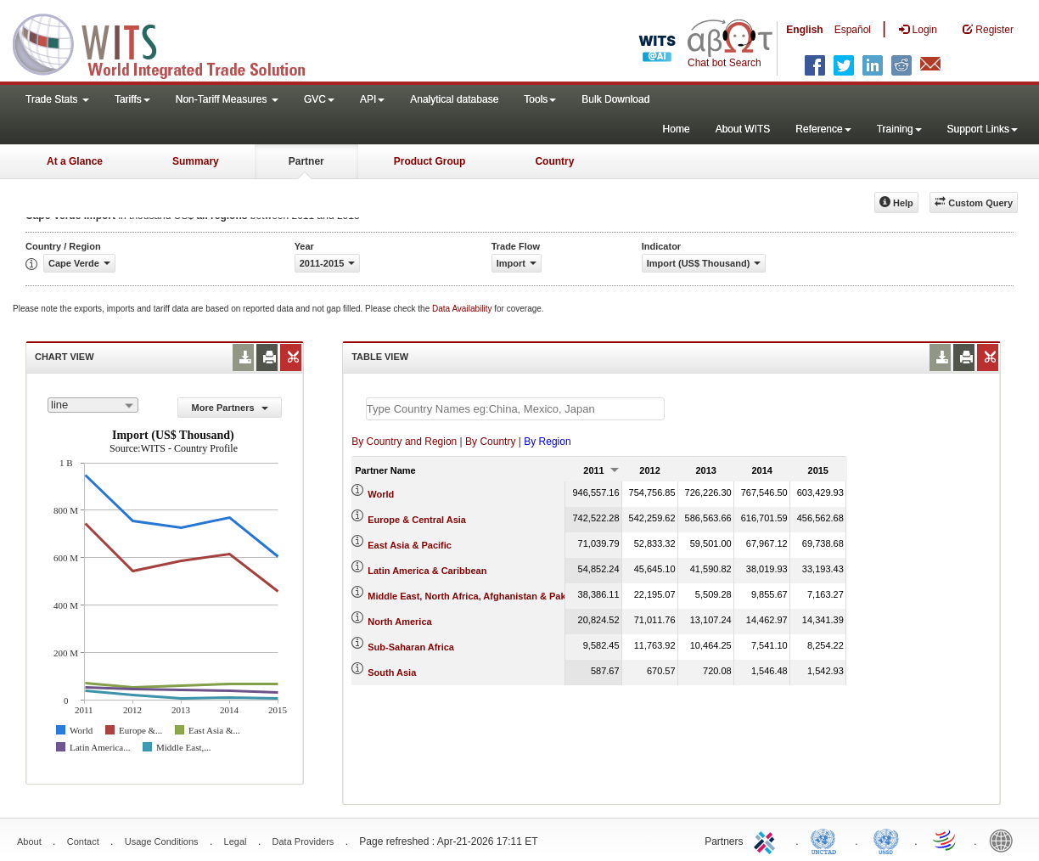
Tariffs (132, 99)
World (381, 494)
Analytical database (454, 99)
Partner (306, 161)
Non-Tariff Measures (227, 99)
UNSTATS (886, 840)
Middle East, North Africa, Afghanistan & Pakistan (477, 596)
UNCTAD (827, 840)
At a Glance (75, 161)
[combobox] (93, 405)
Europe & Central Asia (417, 520)
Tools (540, 99)
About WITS (743, 129)
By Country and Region (404, 441)
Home (676, 129)
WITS (170, 42)
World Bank (1005, 840)
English (804, 30)
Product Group (430, 161)
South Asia (392, 672)
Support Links (982, 129)
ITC (767, 840)
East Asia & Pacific (410, 545)
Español (852, 30)
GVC (319, 99)
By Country (490, 441)
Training (899, 129)
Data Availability (463, 308)
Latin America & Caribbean (427, 571)
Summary (195, 161)
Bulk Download (615, 99)
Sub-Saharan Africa (411, 647)
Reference (823, 129)
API (372, 99)
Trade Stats (57, 99)
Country (554, 161)
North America (399, 621)
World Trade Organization (946, 840)
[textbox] (515, 408)
